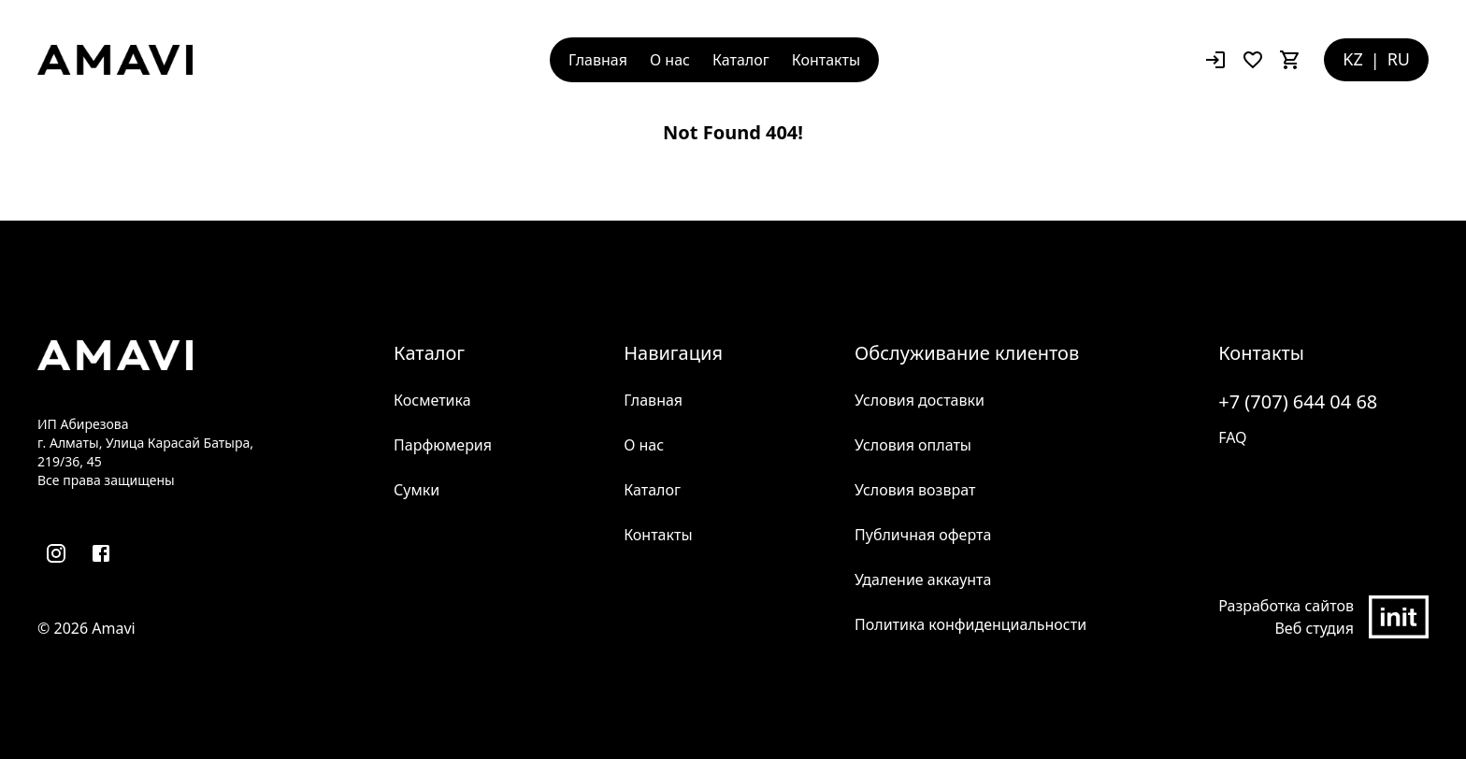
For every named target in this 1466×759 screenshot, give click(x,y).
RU (1398, 59)
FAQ (1232, 437)
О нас (670, 60)
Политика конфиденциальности (970, 624)
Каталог (740, 60)
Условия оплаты (913, 445)
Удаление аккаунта (923, 579)
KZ (1352, 59)
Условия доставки (920, 400)
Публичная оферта (923, 534)
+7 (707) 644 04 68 (1297, 401)
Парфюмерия (443, 445)
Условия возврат (915, 490)
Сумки (416, 490)
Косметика (432, 400)
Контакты (826, 60)
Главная (597, 60)
